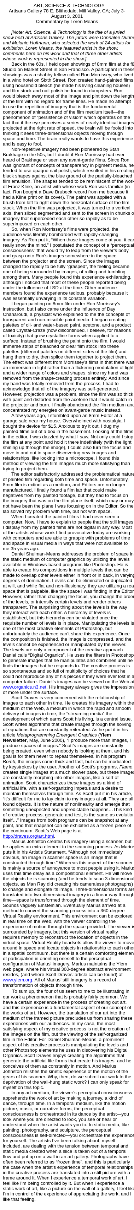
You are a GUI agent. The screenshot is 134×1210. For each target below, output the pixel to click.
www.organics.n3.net (24, 687)
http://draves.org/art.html (28, 836)
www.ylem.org (17, 979)
